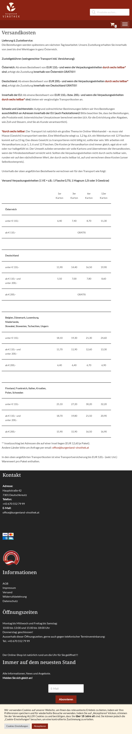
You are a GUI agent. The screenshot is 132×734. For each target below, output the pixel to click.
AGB (5, 586)
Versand (7, 595)
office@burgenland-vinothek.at (70, 450)
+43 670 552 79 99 (14, 506)
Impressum (9, 590)
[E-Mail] (66, 691)
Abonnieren (66, 702)
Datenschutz (10, 604)
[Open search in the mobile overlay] (109, 6)
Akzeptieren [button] (40, 726)
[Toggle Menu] (125, 24)
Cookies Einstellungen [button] (17, 726)
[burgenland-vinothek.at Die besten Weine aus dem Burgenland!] (11, 10)
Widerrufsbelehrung (15, 599)
